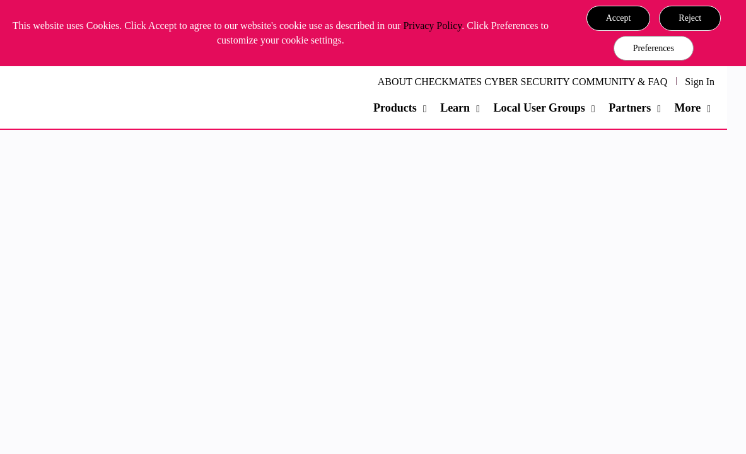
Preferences (653, 48)
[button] (618, 18)
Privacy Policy (432, 25)
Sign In (699, 81)
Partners (630, 108)
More (688, 108)
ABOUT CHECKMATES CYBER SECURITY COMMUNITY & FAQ (523, 81)
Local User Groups (539, 108)
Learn (455, 108)
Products (395, 108)
